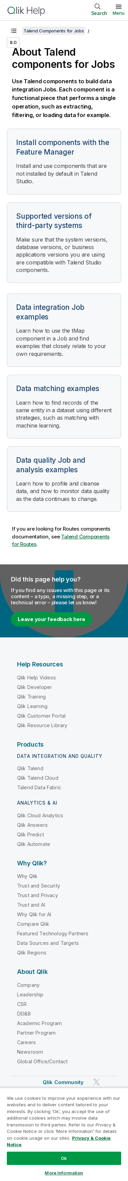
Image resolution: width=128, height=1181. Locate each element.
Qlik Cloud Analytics (40, 815)
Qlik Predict (30, 834)
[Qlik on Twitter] (96, 1082)
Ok (64, 1158)
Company (28, 985)
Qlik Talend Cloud (37, 778)
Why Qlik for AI (34, 914)
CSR (22, 1004)
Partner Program (36, 1033)
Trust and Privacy (37, 895)
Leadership (30, 994)
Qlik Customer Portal (41, 716)
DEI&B (24, 1014)
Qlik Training (31, 697)
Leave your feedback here (51, 619)
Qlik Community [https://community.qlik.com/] (63, 1082)
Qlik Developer (34, 687)
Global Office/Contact (42, 1061)
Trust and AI (31, 905)
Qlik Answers (32, 825)
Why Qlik (27, 876)
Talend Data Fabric (39, 787)
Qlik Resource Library (42, 725)
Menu (119, 13)
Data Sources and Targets (48, 943)
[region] (64, 1134)
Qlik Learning (32, 706)
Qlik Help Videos (36, 677)
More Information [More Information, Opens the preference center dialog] (64, 1173)
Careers (26, 1042)
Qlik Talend (30, 768)
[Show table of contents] (14, 30)
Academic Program (39, 1023)
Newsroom (30, 1052)
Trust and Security (38, 886)
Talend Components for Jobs (54, 30)
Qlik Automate (33, 844)
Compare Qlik (33, 924)
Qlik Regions (31, 952)
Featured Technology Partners (52, 933)
